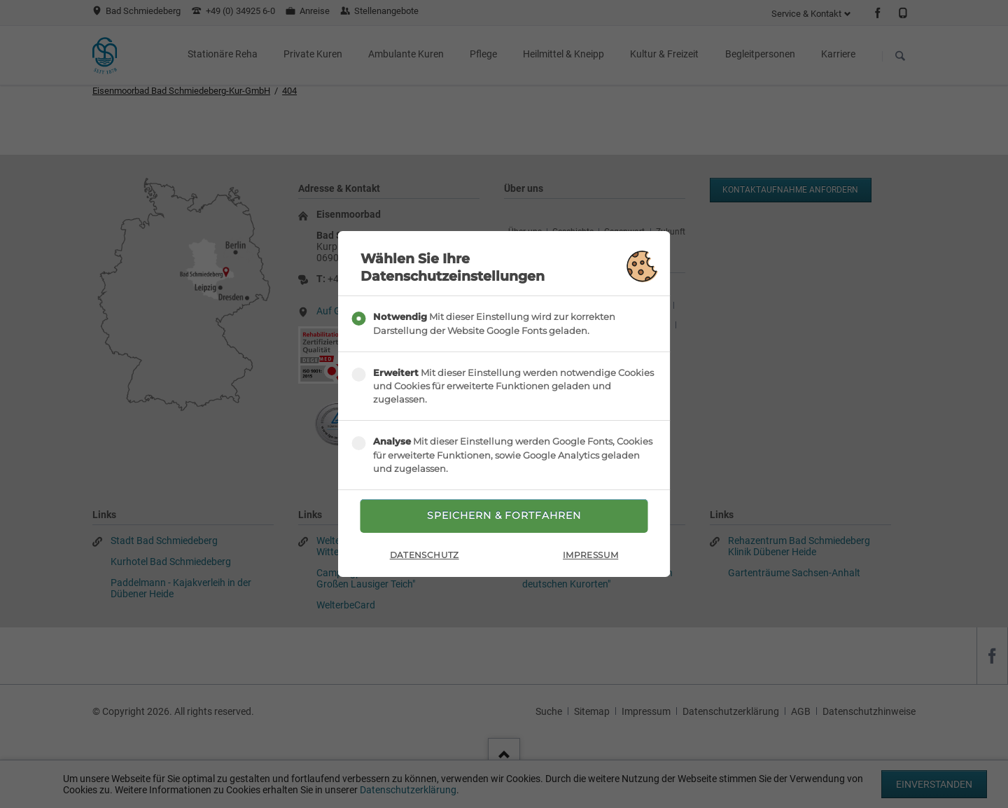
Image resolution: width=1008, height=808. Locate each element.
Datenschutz (424, 555)
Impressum (590, 555)
